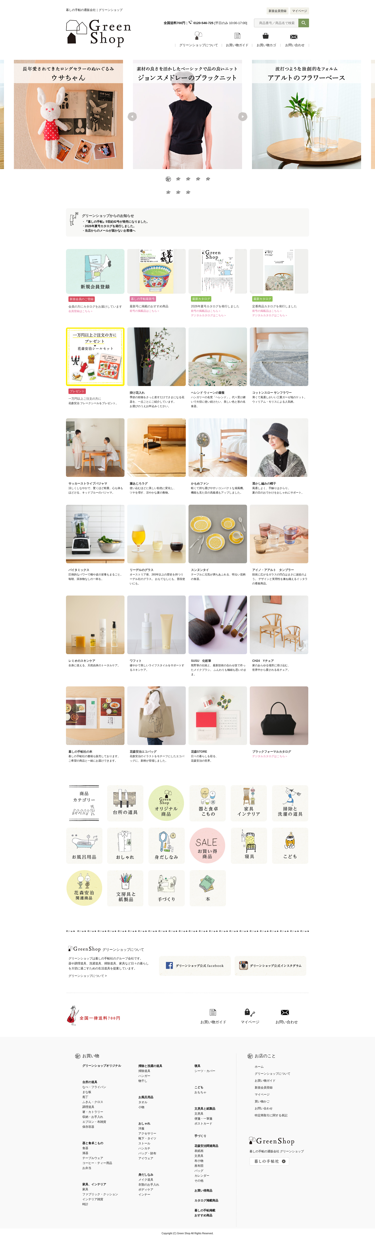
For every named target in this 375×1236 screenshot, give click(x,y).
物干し (142, 1081)
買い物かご (262, 1101)
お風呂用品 (145, 1097)
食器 (85, 1148)
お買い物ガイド (237, 45)
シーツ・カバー (204, 1071)
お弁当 (86, 1168)
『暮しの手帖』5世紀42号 (102, 221)
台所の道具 (89, 1082)
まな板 (86, 1092)
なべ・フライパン (94, 1087)
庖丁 (85, 1097)
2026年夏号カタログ (98, 226)
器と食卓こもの (92, 1143)
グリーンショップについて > (87, 976)
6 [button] (167, 193)
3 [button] (187, 179)
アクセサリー (147, 1133)
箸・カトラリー (92, 1112)
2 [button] (177, 179)
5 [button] (207, 179)
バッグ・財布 (147, 1153)
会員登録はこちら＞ (80, 311)
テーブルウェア (92, 1158)
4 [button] (197, 179)
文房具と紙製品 (204, 1108)
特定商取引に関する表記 (271, 1115)
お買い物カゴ (266, 45)
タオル (142, 1102)
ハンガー (144, 1076)
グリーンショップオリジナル (101, 1065)
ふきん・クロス (92, 1102)
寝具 (197, 1066)
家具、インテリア (94, 1184)
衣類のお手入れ (148, 1184)
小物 (141, 1107)
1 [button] (167, 179)
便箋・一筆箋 (203, 1118)
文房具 (198, 1113)
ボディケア (145, 1189)
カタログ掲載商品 (206, 1200)
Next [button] (242, 117)
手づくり (200, 1136)
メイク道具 (145, 1179)
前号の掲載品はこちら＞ (145, 310)
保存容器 (88, 1127)
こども (198, 1087)
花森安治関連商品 (206, 1146)
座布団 (198, 1165)
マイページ (299, 11)
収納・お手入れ (92, 1117)
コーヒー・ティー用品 (97, 1163)
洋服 (141, 1128)
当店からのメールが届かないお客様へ (110, 230)
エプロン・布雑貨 (94, 1122)
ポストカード (203, 1123)
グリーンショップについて (198, 45)
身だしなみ (145, 1174)
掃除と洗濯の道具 (150, 1066)
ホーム (259, 1066)
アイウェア (145, 1158)
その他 (198, 1180)
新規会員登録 (277, 11)
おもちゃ (200, 1092)
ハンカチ (144, 1148)
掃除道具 (144, 1071)
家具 (85, 1189)
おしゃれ (144, 1123)
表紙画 (198, 1151)
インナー (144, 1194)
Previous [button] (132, 117)
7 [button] (177, 193)
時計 (85, 1204)
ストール (144, 1143)
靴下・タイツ (147, 1138)
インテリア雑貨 (92, 1199)
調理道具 (88, 1107)
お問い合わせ (295, 45)
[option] (187, 114)
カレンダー (201, 1175)
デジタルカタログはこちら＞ (208, 315)
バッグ (198, 1170)
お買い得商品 (203, 1190)
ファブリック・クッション (100, 1194)
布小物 (198, 1161)
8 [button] (187, 193)
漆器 (85, 1153)
